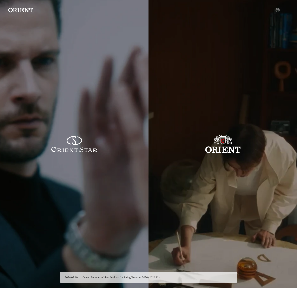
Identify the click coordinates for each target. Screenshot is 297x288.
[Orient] (20, 10)
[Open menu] (287, 10)
